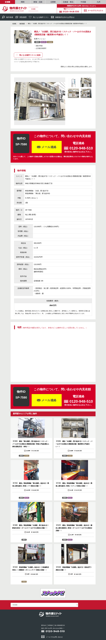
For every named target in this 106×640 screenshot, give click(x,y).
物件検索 (7, 17)
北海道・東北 (68, 2)
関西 (22, 2)
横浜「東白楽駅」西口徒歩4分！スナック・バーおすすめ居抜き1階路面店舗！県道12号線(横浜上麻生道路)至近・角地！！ (30, 443)
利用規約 (50, 625)
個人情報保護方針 (60, 625)
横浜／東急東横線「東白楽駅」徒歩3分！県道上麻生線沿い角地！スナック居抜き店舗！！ (74, 484)
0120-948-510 (55, 631)
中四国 (83, 2)
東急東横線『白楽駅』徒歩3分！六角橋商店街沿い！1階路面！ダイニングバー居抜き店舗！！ (30, 568)
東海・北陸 (37, 2)
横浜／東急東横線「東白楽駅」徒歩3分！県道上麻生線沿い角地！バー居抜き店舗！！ (30, 484)
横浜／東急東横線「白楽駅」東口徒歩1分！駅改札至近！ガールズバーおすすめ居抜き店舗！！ (30, 526)
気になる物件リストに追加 (28, 55)
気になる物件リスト (39, 17)
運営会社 (43, 625)
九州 (98, 2)
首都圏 (7, 2)
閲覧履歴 (21, 17)
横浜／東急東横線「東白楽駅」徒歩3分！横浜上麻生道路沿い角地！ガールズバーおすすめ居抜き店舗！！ (74, 527)
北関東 (53, 2)
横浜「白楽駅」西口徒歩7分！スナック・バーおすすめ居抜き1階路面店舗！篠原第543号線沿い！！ (74, 443)
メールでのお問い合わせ (52, 637)
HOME (14, 23)
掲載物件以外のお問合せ (63, 17)
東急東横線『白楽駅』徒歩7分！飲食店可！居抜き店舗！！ (74, 568)
